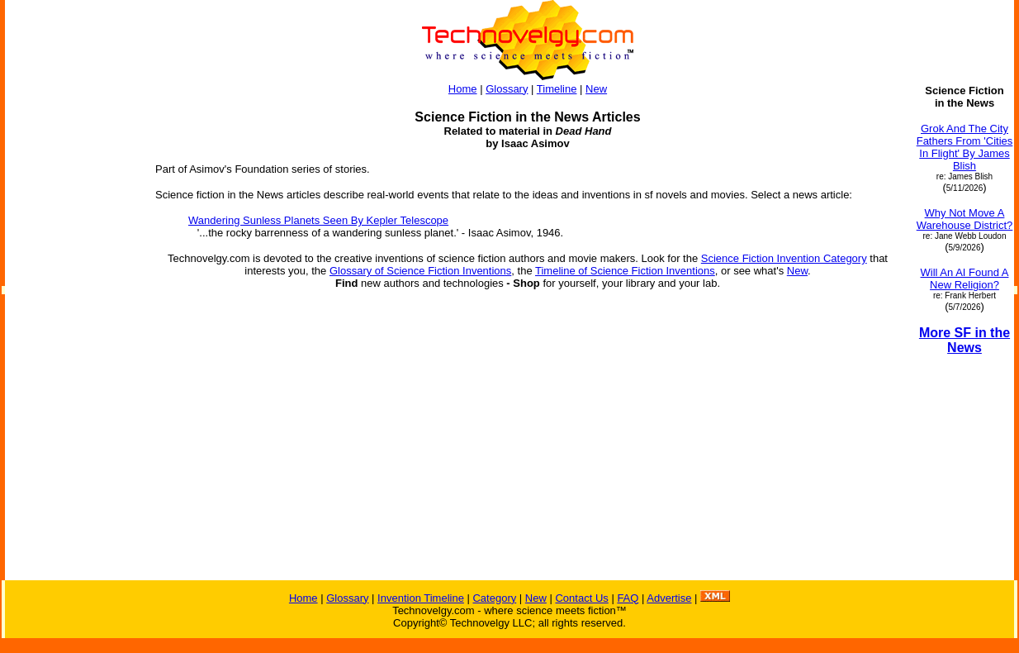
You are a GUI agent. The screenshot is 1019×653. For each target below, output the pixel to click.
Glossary (507, 89)
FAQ (627, 598)
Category (494, 598)
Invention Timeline (420, 598)
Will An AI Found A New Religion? (965, 278)
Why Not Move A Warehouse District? (965, 219)
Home (462, 89)
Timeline (557, 89)
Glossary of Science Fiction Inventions (420, 271)
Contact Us (581, 598)
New (596, 89)
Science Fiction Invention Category (784, 258)
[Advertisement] (73, 332)
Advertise (669, 598)
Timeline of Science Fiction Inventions (625, 271)
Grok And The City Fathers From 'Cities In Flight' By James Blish (965, 147)
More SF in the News (964, 340)
